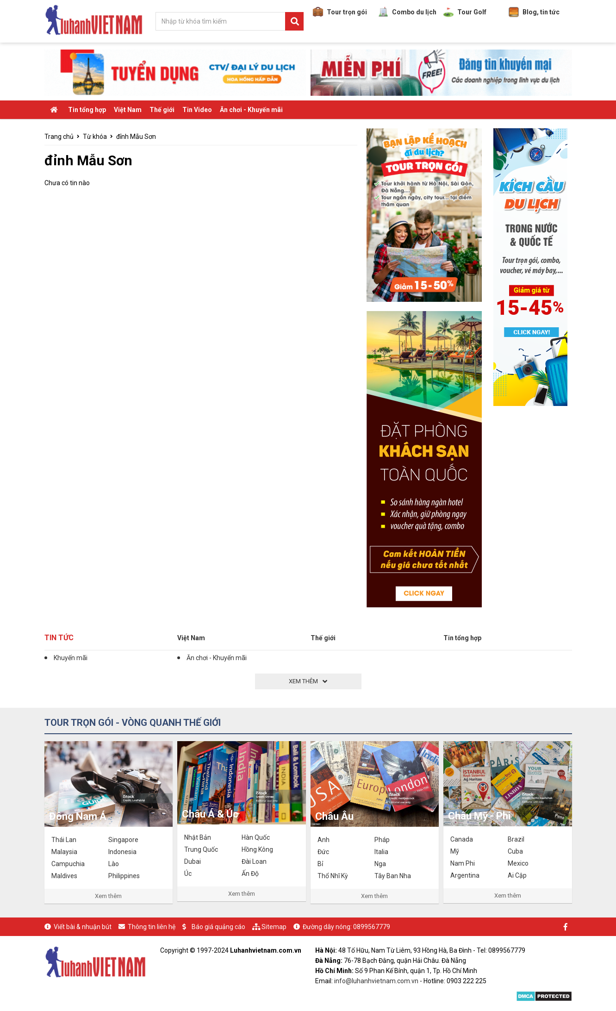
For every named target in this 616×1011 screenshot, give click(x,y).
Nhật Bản (197, 837)
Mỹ (454, 851)
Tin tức (59, 637)
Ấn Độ (250, 873)
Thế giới (161, 109)
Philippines (124, 876)
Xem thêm (108, 895)
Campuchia (68, 863)
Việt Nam (128, 109)
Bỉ (320, 863)
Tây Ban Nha (392, 876)
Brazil (516, 839)
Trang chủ (59, 136)
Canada (461, 839)
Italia (381, 851)
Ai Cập (517, 875)
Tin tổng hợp (87, 109)
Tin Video (197, 109)
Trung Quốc (201, 849)
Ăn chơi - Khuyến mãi (251, 109)
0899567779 (371, 926)
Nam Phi (462, 863)
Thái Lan (63, 839)
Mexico (518, 863)
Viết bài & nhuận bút (83, 926)
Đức (323, 851)
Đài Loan (254, 861)
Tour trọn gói (340, 12)
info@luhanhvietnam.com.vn (376, 981)
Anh (323, 839)
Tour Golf (464, 12)
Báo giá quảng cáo (218, 926)
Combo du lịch (407, 12)
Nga (380, 863)
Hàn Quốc (256, 837)
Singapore (123, 839)
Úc (188, 873)
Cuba (515, 851)
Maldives (64, 876)
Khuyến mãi (70, 658)
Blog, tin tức (534, 12)
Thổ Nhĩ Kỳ (332, 876)
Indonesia (122, 851)
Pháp (382, 839)
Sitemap (273, 926)
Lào (113, 863)
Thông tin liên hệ (151, 926)
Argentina (464, 875)
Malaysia (64, 851)
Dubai (192, 861)
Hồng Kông (257, 849)
